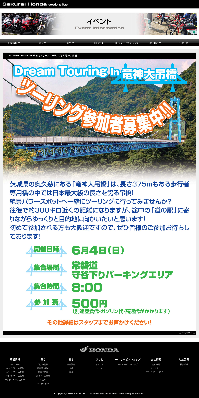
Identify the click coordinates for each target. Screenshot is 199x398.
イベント (99, 364)
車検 (71, 372)
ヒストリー (156, 368)
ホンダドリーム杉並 (15, 368)
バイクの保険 (43, 383)
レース (99, 368)
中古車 (43, 380)
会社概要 (156, 364)
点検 (71, 368)
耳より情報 (43, 364)
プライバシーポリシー (156, 372)
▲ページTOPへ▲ (188, 333)
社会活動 (183, 43)
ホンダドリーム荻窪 (15, 372)
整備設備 (71, 364)
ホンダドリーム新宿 (15, 376)
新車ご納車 (43, 372)
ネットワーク (15, 364)
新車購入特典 (43, 368)
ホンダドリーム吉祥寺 (15, 380)
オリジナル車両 (43, 376)
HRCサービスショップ (127, 43)
